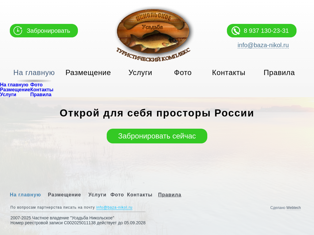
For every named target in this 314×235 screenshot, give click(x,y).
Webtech (293, 208)
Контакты (229, 72)
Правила (279, 72)
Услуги (140, 72)
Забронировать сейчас (157, 136)
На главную (34, 72)
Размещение (88, 72)
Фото (183, 72)
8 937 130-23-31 (266, 30)
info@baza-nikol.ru (263, 45)
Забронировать (48, 30)
